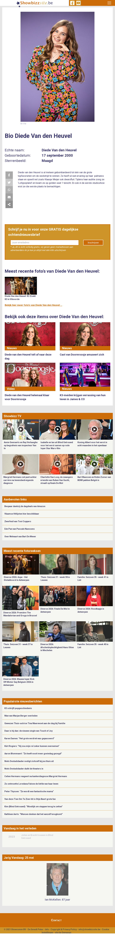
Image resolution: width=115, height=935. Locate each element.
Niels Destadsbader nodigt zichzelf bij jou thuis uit (29, 761)
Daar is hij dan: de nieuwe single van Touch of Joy (28, 731)
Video (11, 389)
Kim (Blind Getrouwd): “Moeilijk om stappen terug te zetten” (33, 806)
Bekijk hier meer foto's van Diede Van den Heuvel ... (33, 305)
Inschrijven (93, 242)
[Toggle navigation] (109, 3)
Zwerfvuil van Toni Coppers (17, 521)
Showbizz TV (12, 416)
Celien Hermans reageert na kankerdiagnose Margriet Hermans (35, 776)
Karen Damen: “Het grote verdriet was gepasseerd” (29, 738)
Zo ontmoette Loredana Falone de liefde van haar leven (31, 784)
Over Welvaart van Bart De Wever (20, 536)
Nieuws (12, 348)
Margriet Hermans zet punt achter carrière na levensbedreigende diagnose (20, 480)
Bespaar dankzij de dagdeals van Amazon (24, 506)
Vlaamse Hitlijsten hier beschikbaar (21, 514)
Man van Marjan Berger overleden (20, 716)
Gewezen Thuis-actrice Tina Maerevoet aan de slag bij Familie (34, 723)
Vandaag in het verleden (20, 828)
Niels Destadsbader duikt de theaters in (23, 769)
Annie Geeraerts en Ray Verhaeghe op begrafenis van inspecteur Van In (20, 445)
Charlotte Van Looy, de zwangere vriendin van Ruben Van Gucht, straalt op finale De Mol (56, 480)
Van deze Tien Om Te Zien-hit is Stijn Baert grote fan (30, 799)
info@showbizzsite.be (89, 929)
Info (47, 929)
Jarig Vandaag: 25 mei (19, 857)
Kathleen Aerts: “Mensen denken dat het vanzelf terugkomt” (33, 814)
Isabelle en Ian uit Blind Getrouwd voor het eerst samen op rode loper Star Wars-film (57, 445)
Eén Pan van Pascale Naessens (19, 529)
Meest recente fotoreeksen (22, 551)
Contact (56, 920)
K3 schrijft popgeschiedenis (18, 708)
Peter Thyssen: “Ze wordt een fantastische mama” (29, 791)
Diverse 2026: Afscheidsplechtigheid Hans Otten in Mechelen (57, 647)
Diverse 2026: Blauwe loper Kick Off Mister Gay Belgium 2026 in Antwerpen (18, 682)
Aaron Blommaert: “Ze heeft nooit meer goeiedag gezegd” (33, 753)
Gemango (66, 932)
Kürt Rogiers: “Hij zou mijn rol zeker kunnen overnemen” (31, 746)
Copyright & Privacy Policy (64, 929)
